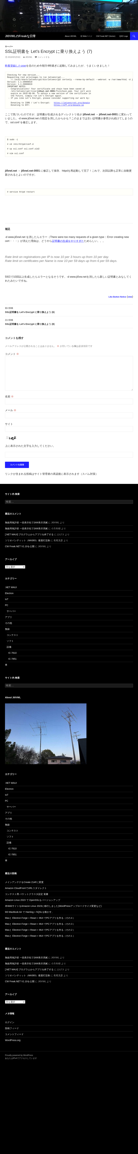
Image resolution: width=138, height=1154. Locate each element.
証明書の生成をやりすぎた (68, 251)
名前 (9, 407)
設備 (9, 658)
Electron (9, 604)
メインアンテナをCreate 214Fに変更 (24, 893)
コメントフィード (14, 1045)
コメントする (44, 57)
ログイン (9, 1033)
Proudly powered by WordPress (19, 1066)
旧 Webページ (86, 36)
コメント (12, 364)
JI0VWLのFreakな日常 (20, 36)
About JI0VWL (70, 36)
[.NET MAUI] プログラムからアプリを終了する (29, 545)
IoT (6, 610)
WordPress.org (12, 1051)
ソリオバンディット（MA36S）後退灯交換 (27, 551)
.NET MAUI (11, 598)
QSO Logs (123, 36)
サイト (9, 435)
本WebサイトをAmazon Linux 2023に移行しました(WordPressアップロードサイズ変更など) (53, 917)
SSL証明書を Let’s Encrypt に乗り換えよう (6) (69, 320)
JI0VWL (28, 57)
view (130, 308)
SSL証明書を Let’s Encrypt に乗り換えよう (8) (69, 332)
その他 (8, 634)
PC (6, 616)
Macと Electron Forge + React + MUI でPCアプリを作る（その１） (40, 946)
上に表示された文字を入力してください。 (30, 456)
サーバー (9, 46)
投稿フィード (12, 1039)
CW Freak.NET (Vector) (105, 36)
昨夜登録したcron (15, 65)
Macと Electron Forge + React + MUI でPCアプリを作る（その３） (40, 935)
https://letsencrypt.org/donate (72, 109)
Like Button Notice (117, 308)
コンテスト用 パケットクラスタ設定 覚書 (26, 905)
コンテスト (12, 646)
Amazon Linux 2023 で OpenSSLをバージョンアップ (32, 911)
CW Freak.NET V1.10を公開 (19, 557)
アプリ (8, 628)
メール (10, 421)
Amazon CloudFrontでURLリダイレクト (26, 899)
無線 (7, 640)
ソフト (10, 652)
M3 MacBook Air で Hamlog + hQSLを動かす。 (29, 923)
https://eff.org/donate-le (69, 111)
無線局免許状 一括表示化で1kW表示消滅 (26, 533)
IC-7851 (12, 669)
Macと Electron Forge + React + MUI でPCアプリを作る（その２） (40, 940)
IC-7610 (12, 663)
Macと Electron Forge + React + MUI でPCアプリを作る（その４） (40, 929)
